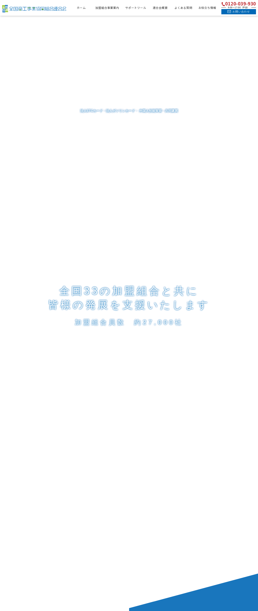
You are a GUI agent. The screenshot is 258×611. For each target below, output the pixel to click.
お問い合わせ (241, 11)
